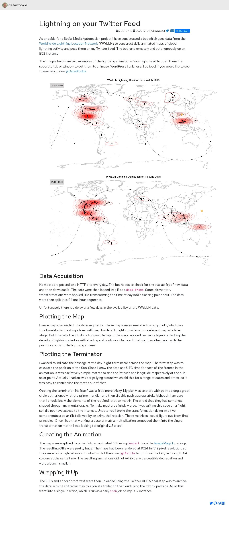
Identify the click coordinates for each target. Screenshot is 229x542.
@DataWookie (76, 71)
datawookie (14, 5)
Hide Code (182, 31)
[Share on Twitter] (167, 30)
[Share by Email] (172, 30)
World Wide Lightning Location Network (68, 43)
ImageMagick (164, 443)
